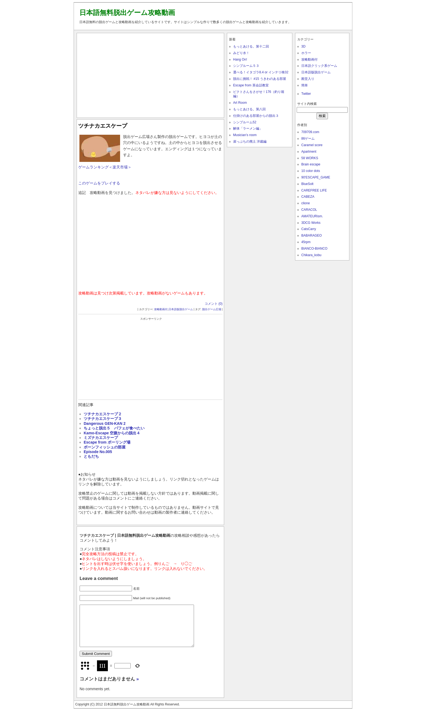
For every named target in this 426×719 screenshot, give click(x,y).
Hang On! (240, 59)
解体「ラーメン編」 (247, 128)
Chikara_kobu (311, 255)
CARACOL (309, 210)
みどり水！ (241, 53)
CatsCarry (308, 229)
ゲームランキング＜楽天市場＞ (104, 167)
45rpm (306, 242)
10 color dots (310, 171)
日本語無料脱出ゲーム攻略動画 (127, 12)
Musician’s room (244, 135)
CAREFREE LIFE (314, 190)
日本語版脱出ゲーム (180, 309)
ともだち (91, 456)
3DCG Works (310, 223)
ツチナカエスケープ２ (103, 414)
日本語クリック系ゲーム (319, 66)
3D (303, 46)
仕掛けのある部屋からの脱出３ (256, 116)
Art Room (240, 103)
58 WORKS (309, 158)
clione (305, 203)
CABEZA (307, 197)
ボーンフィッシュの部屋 (105, 447)
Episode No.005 (98, 452)
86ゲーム (308, 138)
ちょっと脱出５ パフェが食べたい (114, 428)
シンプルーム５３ (246, 66)
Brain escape (310, 164)
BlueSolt (307, 184)
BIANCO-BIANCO (314, 248)
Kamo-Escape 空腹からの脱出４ (112, 433)
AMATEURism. (312, 216)
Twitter (306, 94)
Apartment (308, 151)
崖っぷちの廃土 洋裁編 (250, 141)
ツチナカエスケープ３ (103, 418)
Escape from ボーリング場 (107, 442)
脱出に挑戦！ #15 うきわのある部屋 (259, 79)
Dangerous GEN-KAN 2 (105, 423)
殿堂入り (307, 79)
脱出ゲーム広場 (211, 309)
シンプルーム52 (244, 122)
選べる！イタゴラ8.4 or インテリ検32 (260, 72)
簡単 (304, 85)
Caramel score (311, 145)
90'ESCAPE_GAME (315, 177)
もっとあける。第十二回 (251, 46)
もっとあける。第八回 (249, 109)
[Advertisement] (150, 74)
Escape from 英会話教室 (251, 85)
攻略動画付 (161, 309)
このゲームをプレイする (99, 183)
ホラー (306, 53)
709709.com (310, 132)
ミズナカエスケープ (101, 437)
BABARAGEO (311, 235)
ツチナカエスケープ (102, 126)
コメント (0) (214, 304)
